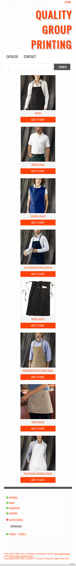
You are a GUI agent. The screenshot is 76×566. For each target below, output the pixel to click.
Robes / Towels (17, 534)
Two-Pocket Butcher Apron (38, 473)
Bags (12, 503)
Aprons (13, 513)
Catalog (12, 56)
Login (67, 2)
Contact (30, 56)
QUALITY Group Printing (51, 29)
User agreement (62, 553)
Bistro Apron (38, 318)
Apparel (13, 497)
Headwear (14, 508)
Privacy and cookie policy (20, 556)
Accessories (16, 520)
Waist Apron (37, 164)
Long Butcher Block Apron (38, 267)
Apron (38, 113)
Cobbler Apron (38, 216)
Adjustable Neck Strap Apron (38, 370)
